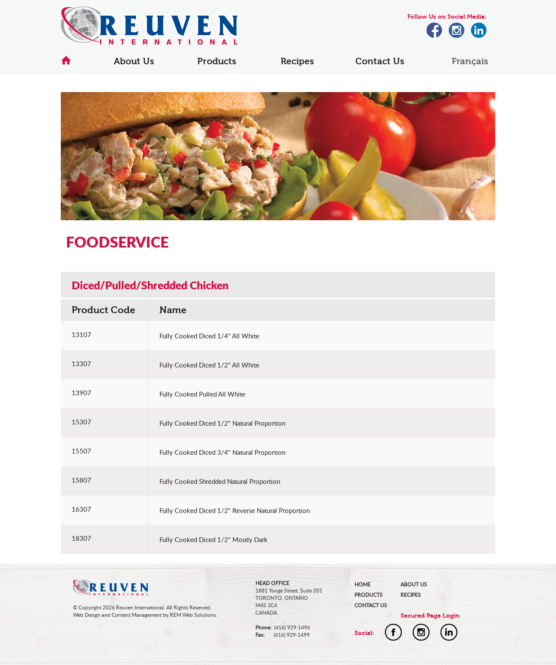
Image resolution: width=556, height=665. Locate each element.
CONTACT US (370, 605)
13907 (81, 392)
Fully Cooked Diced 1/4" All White (209, 335)
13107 (81, 334)
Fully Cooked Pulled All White (202, 394)
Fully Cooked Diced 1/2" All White (209, 365)
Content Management (137, 615)
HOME (362, 584)
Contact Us (379, 61)
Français (470, 61)
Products (216, 61)
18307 (81, 538)
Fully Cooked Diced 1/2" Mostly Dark (213, 539)
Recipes (297, 61)
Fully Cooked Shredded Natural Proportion (219, 481)
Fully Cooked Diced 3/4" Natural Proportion (222, 452)
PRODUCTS (368, 595)
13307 (81, 363)
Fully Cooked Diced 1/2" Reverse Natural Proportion (234, 510)
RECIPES (410, 595)
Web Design (86, 615)
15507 (81, 451)
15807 (81, 480)
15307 (81, 421)
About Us (134, 61)
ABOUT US (413, 584)
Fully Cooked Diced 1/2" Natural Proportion (222, 423)
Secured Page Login (430, 615)
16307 (81, 509)
